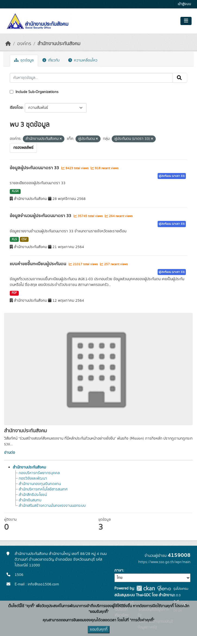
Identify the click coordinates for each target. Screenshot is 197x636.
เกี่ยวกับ (51, 60)
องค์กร (24, 43)
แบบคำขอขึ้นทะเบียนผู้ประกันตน (38, 263)
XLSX (15, 191)
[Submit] (179, 78)
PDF (14, 293)
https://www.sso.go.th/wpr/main (164, 562)
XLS (14, 239)
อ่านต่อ (9, 452)
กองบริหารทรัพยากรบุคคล (39, 473)
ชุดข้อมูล (24, 60)
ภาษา (118, 570)
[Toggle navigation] (186, 21)
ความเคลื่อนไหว (82, 60)
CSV (24, 239)
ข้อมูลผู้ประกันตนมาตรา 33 (35, 167)
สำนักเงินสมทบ (30, 500)
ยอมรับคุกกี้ (98, 629)
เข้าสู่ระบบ (184, 4)
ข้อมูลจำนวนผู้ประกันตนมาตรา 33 (41, 215)
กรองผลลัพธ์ (23, 147)
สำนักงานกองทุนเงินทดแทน (40, 484)
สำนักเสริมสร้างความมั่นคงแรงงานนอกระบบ (52, 505)
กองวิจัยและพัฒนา (33, 478)
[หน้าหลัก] (8, 43)
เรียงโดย (16, 107)
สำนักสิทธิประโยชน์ (33, 495)
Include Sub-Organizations (34, 92)
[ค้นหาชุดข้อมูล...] (91, 78)
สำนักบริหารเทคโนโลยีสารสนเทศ (43, 489)
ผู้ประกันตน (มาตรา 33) (172, 176)
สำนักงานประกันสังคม (58, 43)
